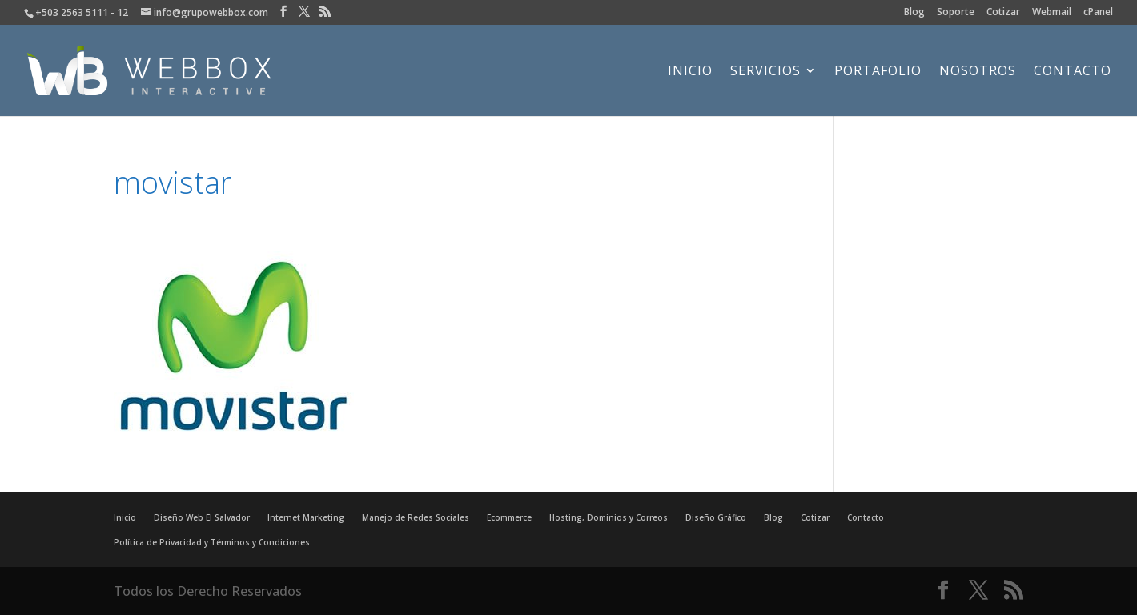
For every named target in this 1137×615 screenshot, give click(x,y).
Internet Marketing (305, 517)
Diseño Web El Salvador (202, 517)
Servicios (765, 72)
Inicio (690, 72)
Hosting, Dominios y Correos (608, 517)
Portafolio (878, 72)
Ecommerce (509, 517)
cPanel (1098, 12)
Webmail (1051, 12)
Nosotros (977, 72)
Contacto (1072, 72)
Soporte (955, 12)
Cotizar (1003, 12)
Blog (914, 12)
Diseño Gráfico (715, 517)
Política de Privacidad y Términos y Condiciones (212, 542)
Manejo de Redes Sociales (415, 517)
